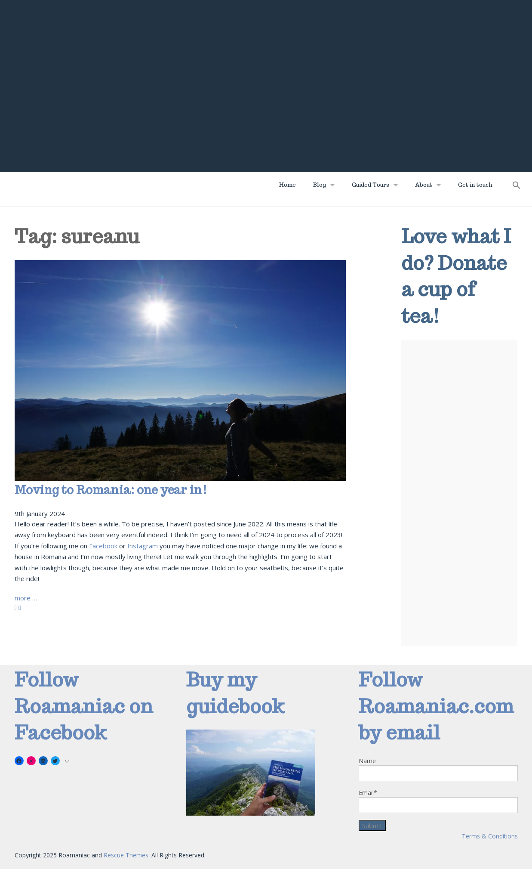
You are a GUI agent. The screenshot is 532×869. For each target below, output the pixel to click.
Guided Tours (370, 185)
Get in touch (475, 185)
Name (438, 769)
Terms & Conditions (490, 836)
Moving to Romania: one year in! (111, 490)
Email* (438, 801)
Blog (319, 185)
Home (287, 185)
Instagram (142, 545)
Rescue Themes (126, 855)
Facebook (103, 545)
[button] (516, 188)
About (423, 185)
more (26, 598)
